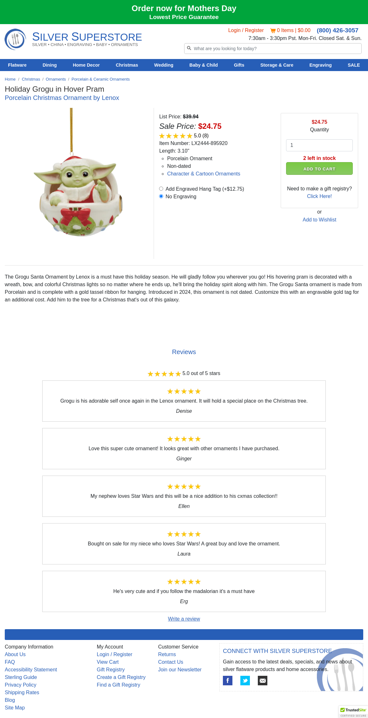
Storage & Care (276, 65)
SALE (354, 65)
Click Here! (319, 196)
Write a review (184, 619)
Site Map (15, 707)
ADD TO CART (320, 169)
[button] (353, 712)
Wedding (164, 65)
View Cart (108, 662)
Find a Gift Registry (118, 685)
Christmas (127, 65)
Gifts (239, 65)
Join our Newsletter (180, 669)
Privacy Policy (21, 685)
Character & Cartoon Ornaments (203, 173)
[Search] (273, 48)
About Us (15, 654)
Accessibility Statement (31, 669)
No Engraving (180, 196)
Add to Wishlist (319, 219)
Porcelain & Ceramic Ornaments (100, 79)
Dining (50, 65)
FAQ (10, 662)
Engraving (320, 65)
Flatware (17, 65)
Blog (10, 700)
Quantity (319, 129)
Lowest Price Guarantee (184, 17)
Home (10, 79)
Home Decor (86, 65)
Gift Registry (111, 669)
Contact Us (170, 662)
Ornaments (56, 79)
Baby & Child (204, 65)
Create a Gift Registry (121, 677)
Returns (167, 654)
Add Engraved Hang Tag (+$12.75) (204, 189)
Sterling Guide (21, 677)
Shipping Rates (22, 692)
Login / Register (246, 30)
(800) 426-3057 (337, 30)
